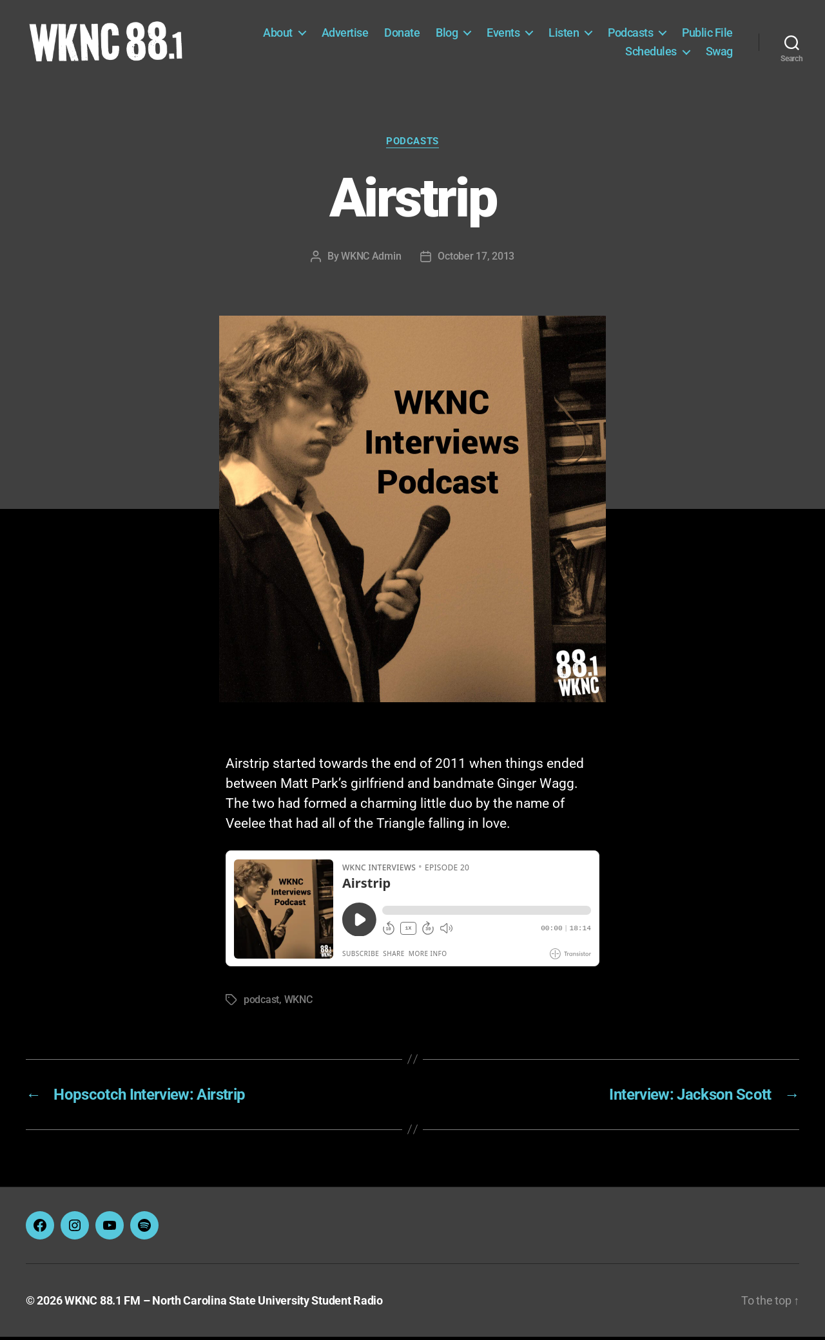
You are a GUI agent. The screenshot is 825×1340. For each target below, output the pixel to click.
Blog (447, 34)
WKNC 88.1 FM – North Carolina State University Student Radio (223, 1303)
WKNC (298, 1003)
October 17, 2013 (476, 259)
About (278, 34)
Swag (719, 52)
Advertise (345, 34)
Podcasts (630, 34)
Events (503, 34)
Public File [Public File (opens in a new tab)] (707, 34)
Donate (402, 34)
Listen (563, 34)
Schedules (651, 52)
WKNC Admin (371, 259)
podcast (261, 1003)
